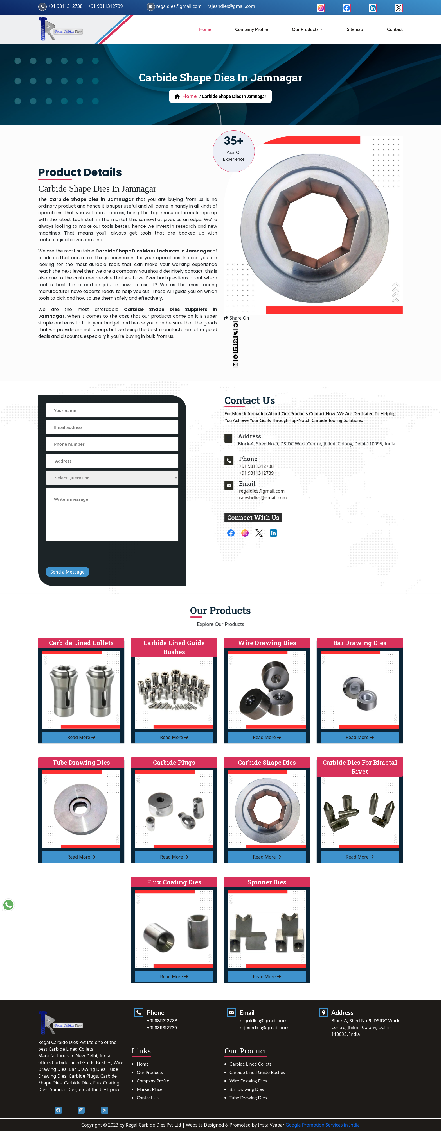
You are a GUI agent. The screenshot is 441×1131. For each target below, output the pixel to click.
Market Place (150, 1089)
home (205, 29)
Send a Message (67, 572)
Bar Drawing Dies (247, 1089)
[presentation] (89, 555)
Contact (395, 29)
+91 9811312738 (65, 6)
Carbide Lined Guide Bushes (257, 1072)
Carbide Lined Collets (250, 1063)
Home (143, 1063)
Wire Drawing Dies (248, 1080)
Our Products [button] (306, 29)
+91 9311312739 (105, 6)
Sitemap (355, 29)
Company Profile (251, 29)
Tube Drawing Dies (248, 1097)
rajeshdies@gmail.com (231, 6)
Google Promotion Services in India (322, 1125)
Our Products (150, 1072)
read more (81, 737)
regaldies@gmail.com (179, 6)
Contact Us (148, 1097)
